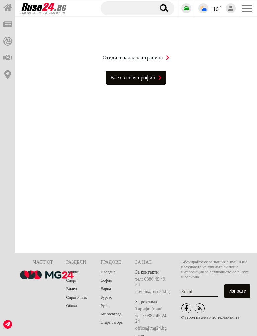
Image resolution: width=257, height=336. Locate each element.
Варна (106, 288)
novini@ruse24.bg (152, 291)
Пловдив (108, 272)
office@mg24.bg (151, 328)
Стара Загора (112, 322)
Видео (71, 288)
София (106, 280)
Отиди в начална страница (136, 57)
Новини (73, 272)
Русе (104, 305)
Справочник (76, 297)
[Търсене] (127, 8)
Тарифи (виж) (149, 308)
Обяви (71, 305)
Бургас (106, 297)
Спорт (71, 280)
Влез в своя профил (136, 77)
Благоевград (111, 314)
